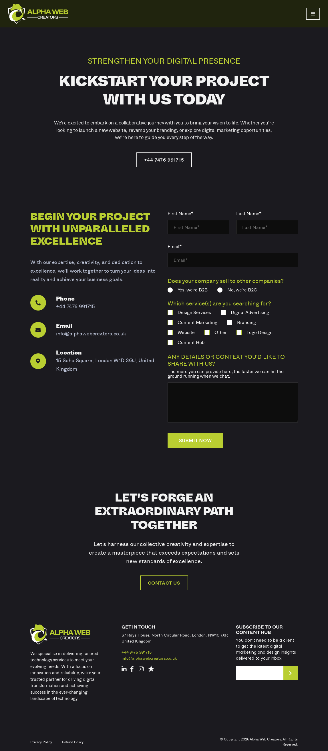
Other (215, 332)
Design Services (189, 312)
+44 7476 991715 (164, 159)
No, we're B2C (237, 289)
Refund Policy (73, 741)
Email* (175, 246)
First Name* (181, 213)
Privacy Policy (41, 741)
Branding (241, 322)
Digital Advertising (245, 312)
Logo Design (254, 332)
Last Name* (249, 213)
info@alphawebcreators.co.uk (149, 658)
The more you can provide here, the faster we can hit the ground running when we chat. (226, 373)
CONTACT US (164, 582)
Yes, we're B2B (188, 289)
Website (181, 332)
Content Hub (186, 342)
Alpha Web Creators (265, 739)
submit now (195, 440)
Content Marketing (192, 322)
